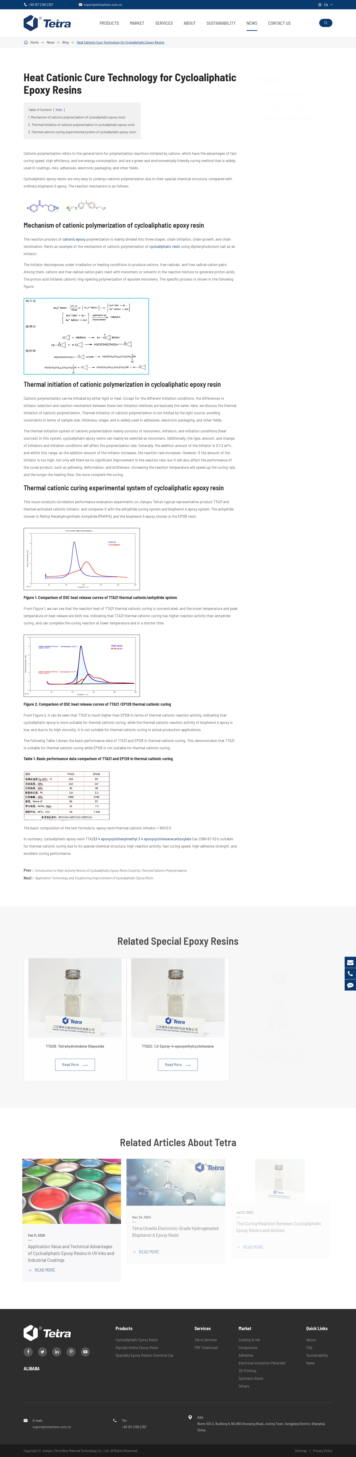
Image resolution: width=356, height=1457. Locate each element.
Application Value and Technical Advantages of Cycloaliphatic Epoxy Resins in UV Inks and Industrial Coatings (68, 1253)
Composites (248, 1347)
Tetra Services (206, 1339)
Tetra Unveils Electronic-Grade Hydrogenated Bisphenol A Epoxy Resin (173, 1231)
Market (137, 23)
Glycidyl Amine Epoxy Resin (286, 106)
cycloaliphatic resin (164, 246)
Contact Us (279, 23)
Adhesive (246, 1355)
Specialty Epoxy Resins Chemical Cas (145, 1355)
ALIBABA (32, 1368)
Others (244, 1385)
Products (109, 23)
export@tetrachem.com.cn (103, 4)
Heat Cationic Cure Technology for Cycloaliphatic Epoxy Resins (120, 42)
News (252, 23)
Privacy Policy (322, 1450)
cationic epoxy (73, 239)
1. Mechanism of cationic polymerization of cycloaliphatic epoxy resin (76, 117)
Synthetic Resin (251, 1378)
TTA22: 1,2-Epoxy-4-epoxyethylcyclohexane (178, 1048)
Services (164, 23)
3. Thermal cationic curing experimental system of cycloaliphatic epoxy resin (82, 132)
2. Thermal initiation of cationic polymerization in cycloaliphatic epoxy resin (81, 124)
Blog (65, 42)
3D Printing (247, 1370)
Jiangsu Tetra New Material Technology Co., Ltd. (76, 1450)
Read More (75, 1067)
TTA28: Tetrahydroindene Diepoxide (75, 1048)
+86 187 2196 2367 (41, 4)
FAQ (309, 1347)
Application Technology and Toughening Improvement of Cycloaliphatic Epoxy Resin (94, 876)
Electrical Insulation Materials (262, 1362)
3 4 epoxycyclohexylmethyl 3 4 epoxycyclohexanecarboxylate (143, 838)
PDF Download (206, 1347)
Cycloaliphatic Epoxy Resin (286, 95)
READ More (39, 1269)
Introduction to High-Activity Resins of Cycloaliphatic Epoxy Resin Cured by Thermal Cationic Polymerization (111, 868)
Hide (59, 109)
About (190, 23)
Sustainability (221, 23)
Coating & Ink (249, 1339)
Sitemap (301, 1450)
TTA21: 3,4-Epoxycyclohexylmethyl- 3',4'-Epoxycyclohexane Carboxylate (280, 1052)
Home (34, 42)
